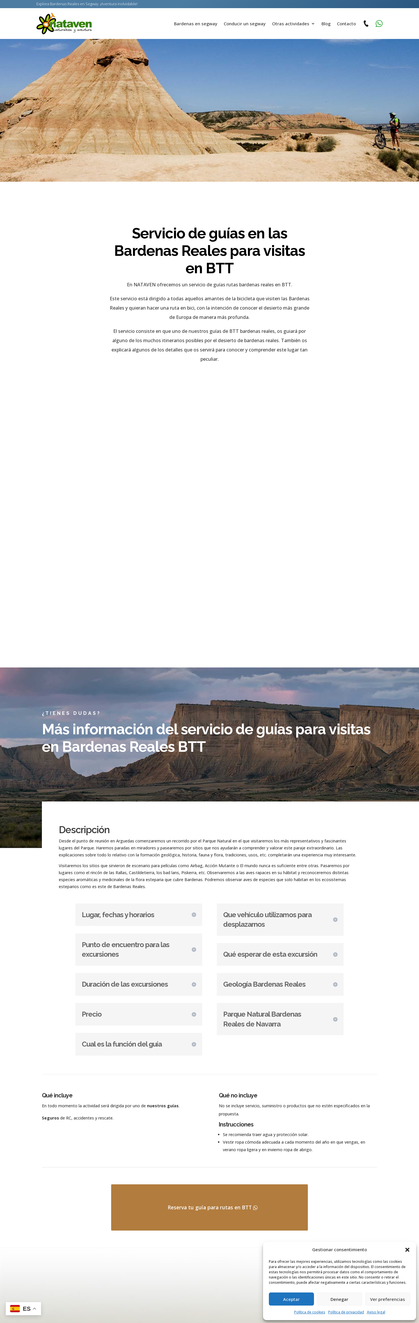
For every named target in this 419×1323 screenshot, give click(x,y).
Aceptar (291, 1299)
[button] (407, 1250)
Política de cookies (309, 1312)
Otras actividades (290, 23)
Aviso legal (376, 1312)
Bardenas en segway (195, 23)
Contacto (346, 23)
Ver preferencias (387, 1299)
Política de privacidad (346, 1312)
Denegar (339, 1299)
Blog (326, 23)
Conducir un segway (245, 23)
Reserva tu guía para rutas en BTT (209, 1215)
